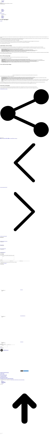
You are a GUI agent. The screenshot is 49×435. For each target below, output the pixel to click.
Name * (1, 261)
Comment (1, 260)
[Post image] (2, 240)
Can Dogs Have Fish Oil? (2, 252)
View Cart (1, 13)
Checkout (3, 13)
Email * (11, 261)
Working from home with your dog (3, 241)
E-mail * (8, 345)
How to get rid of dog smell (3, 248)
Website (20, 261)
